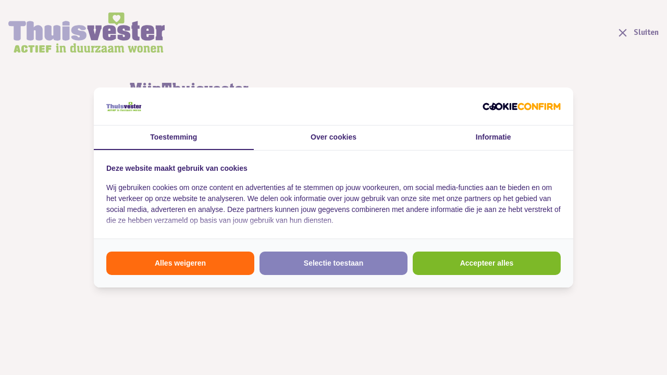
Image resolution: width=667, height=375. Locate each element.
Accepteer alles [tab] (487, 263)
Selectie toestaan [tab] (333, 263)
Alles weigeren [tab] (180, 263)
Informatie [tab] (493, 137)
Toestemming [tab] (173, 137)
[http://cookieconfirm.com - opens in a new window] (522, 106)
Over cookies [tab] (333, 137)
